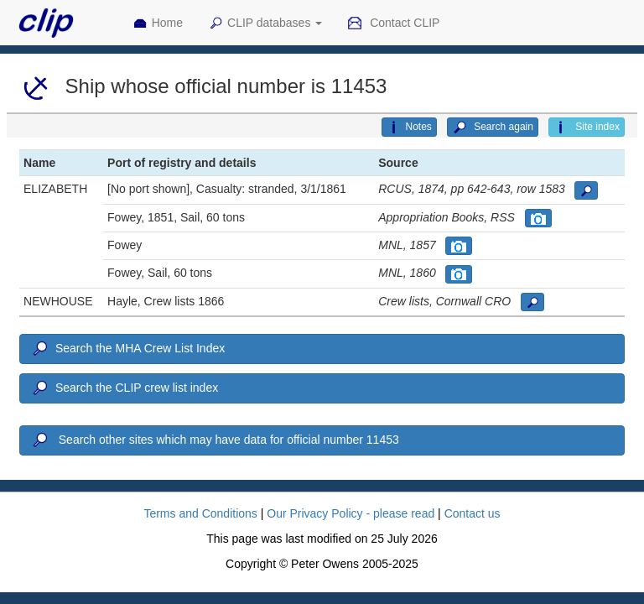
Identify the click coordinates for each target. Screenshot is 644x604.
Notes (409, 127)
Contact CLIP (393, 23)
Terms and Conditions (200, 513)
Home (157, 23)
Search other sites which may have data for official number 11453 (214, 440)
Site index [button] (586, 127)
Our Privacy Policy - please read (350, 513)
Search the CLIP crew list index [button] (124, 388)
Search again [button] (492, 127)
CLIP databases (265, 23)
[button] (586, 190)
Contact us (472, 513)
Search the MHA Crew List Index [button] (127, 349)
